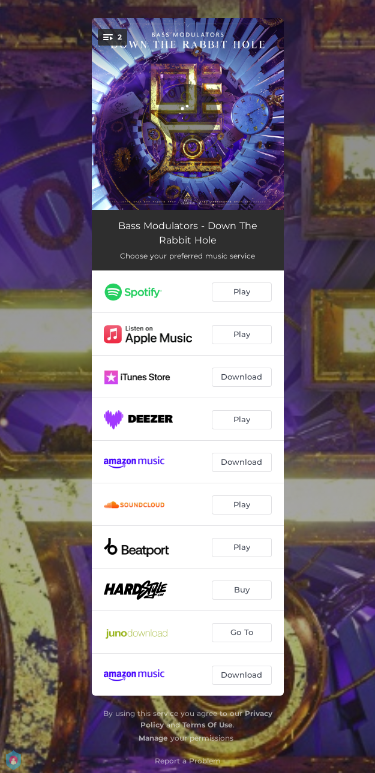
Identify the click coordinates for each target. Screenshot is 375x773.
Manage (153, 737)
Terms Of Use (207, 724)
